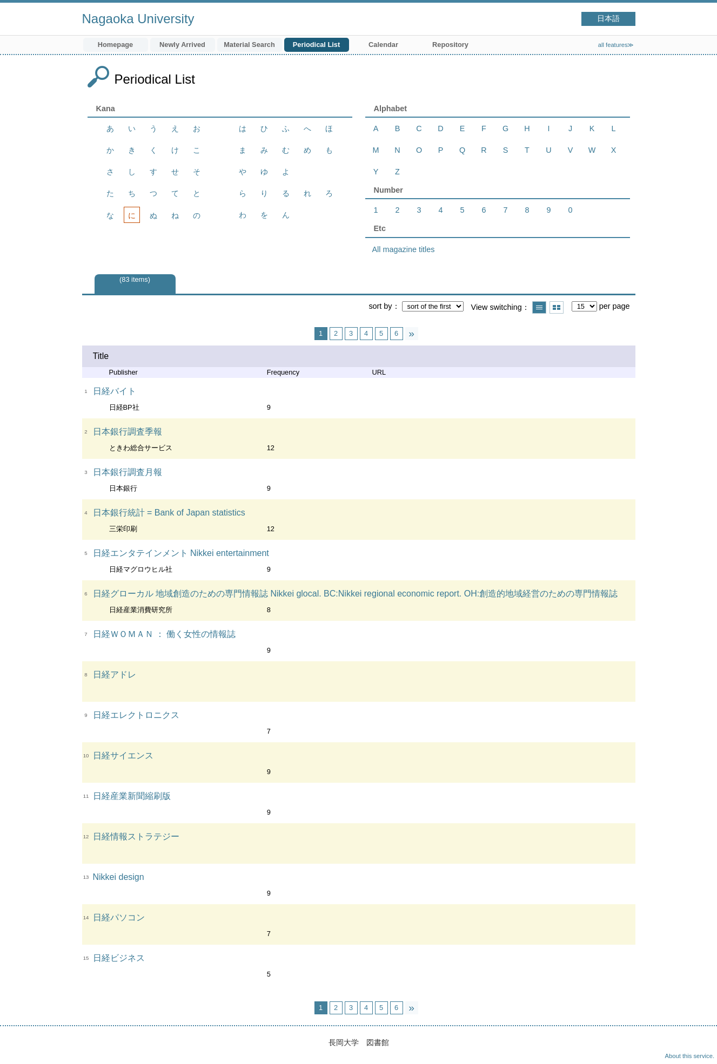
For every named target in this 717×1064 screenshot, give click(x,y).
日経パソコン (119, 917)
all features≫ (616, 45)
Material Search (249, 44)
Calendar (383, 44)
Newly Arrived (182, 44)
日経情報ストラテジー (136, 836)
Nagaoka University (138, 18)
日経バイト (114, 391)
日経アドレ (114, 674)
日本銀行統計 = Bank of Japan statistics (169, 512)
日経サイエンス (123, 755)
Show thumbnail (557, 307)
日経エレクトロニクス (136, 715)
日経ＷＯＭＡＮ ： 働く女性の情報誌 (164, 634)
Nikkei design (118, 877)
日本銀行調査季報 (127, 431)
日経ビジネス (119, 958)
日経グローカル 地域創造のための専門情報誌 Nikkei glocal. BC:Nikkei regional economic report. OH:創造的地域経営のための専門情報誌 (355, 593)
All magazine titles (403, 249)
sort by (380, 306)
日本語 (608, 19)
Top (698, 1045)
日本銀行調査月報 (127, 472)
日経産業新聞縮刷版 (132, 796)
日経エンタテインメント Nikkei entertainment (181, 553)
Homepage (115, 44)
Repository (450, 44)
